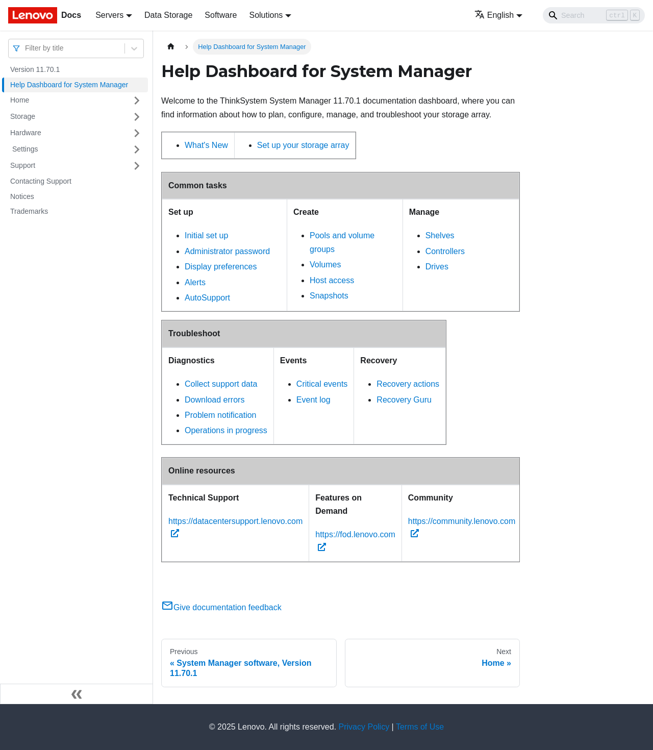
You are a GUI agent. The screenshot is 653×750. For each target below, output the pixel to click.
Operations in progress (226, 430)
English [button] (494, 15)
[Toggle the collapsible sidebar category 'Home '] (136, 100)
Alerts (195, 282)
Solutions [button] (266, 15)
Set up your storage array (303, 145)
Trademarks (29, 211)
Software (221, 15)
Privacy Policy (364, 726)
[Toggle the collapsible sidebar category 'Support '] (136, 166)
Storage (22, 116)
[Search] (594, 15)
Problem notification (221, 415)
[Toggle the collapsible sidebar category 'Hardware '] (136, 133)
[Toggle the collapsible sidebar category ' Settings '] (136, 149)
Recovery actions (407, 384)
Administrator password (227, 251)
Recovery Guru (404, 399)
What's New (206, 145)
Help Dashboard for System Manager (69, 85)
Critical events (321, 384)
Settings (24, 149)
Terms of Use (420, 726)
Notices (22, 196)
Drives (436, 266)
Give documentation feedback (221, 607)
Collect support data (221, 384)
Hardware (25, 133)
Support (22, 165)
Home (19, 100)
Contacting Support (40, 181)
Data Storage (168, 15)
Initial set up (206, 235)
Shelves (440, 235)
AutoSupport (207, 297)
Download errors (214, 399)
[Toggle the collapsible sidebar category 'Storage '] (136, 117)
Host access (332, 280)
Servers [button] (109, 15)
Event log (313, 399)
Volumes (325, 264)
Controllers (445, 251)
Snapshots (329, 295)
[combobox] (26, 48)
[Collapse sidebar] (76, 694)
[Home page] (171, 47)
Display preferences (221, 266)
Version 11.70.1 (35, 69)
